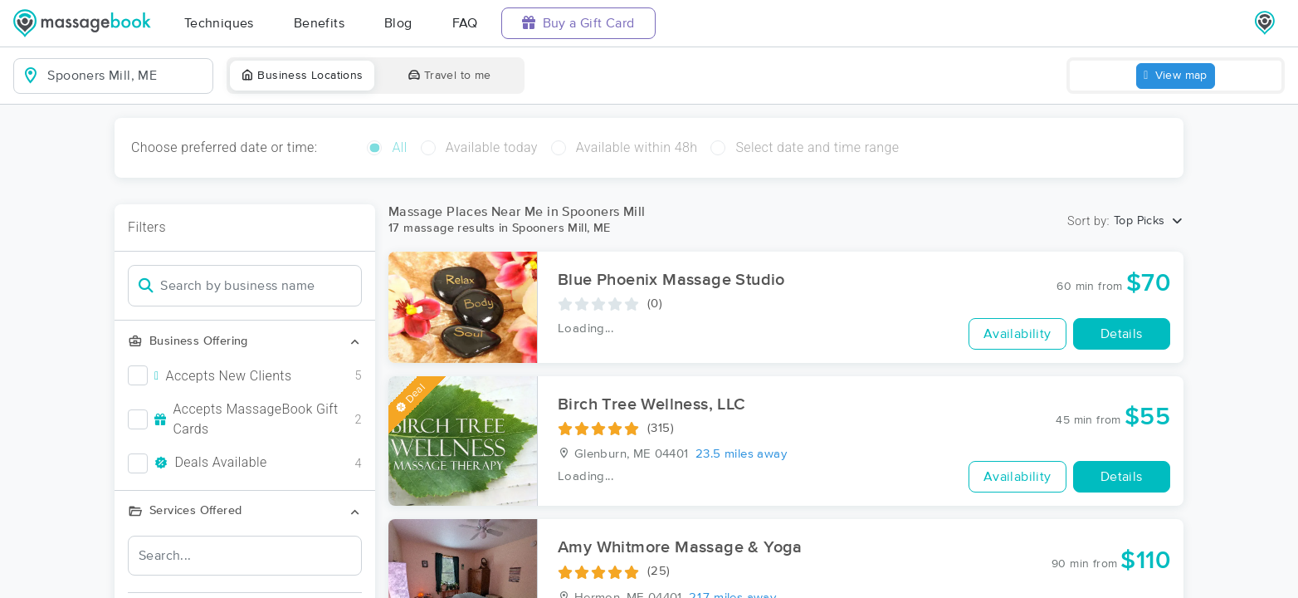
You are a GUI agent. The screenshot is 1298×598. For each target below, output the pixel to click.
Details (1121, 334)
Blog (398, 23)
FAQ (465, 23)
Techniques (219, 23)
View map (1176, 76)
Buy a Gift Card (578, 23)
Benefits (319, 23)
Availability (1017, 334)
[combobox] (126, 76)
